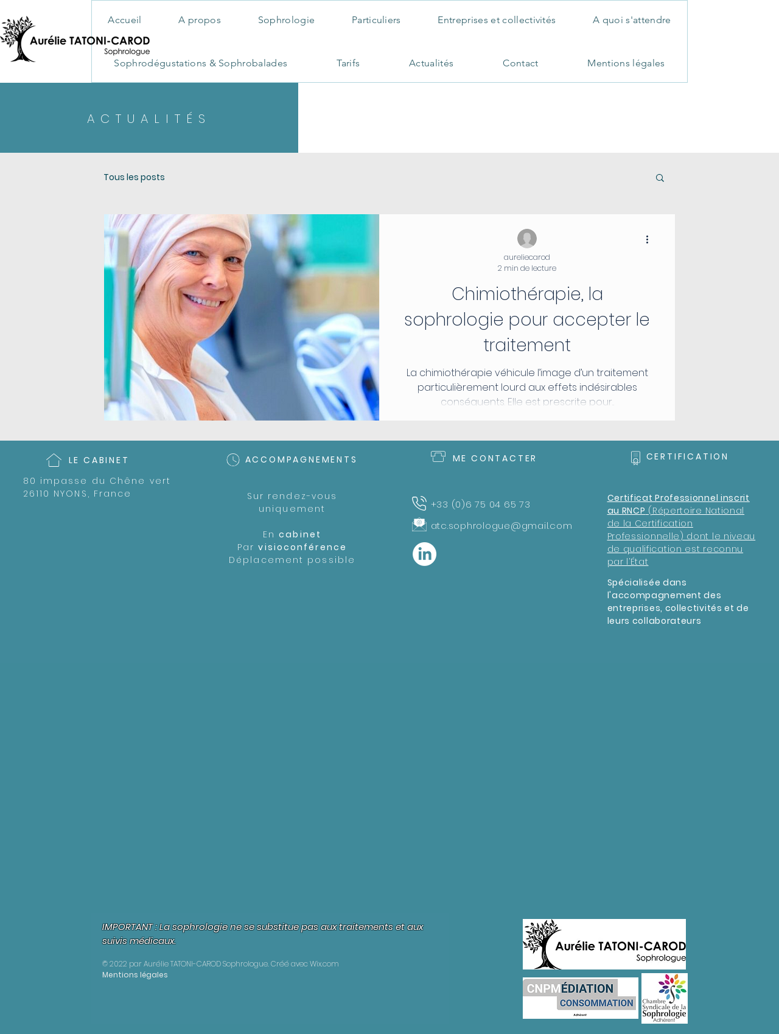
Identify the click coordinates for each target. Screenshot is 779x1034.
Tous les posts (134, 177)
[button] (660, 178)
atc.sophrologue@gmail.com (502, 525)
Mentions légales (135, 974)
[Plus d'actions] (651, 239)
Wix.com (324, 964)
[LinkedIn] (424, 554)
